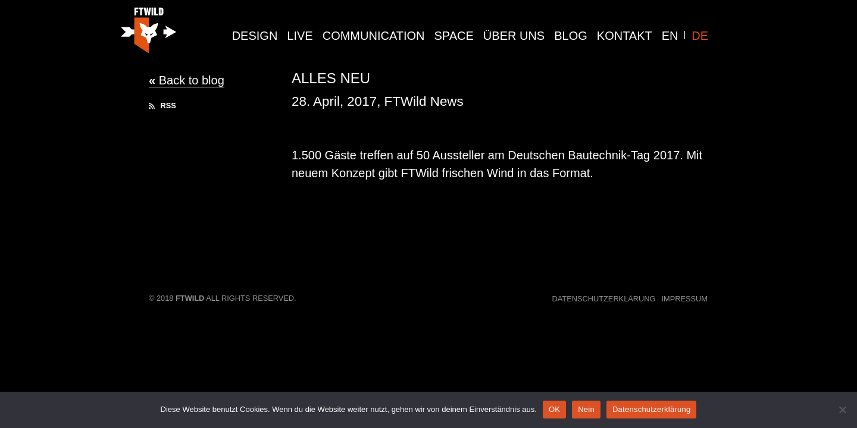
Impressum (685, 298)
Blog (570, 35)
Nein (586, 409)
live (299, 35)
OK (554, 409)
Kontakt (624, 35)
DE (700, 35)
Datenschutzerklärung (604, 298)
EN (670, 35)
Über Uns (514, 35)
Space (454, 35)
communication (374, 35)
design (255, 35)
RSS (162, 105)
